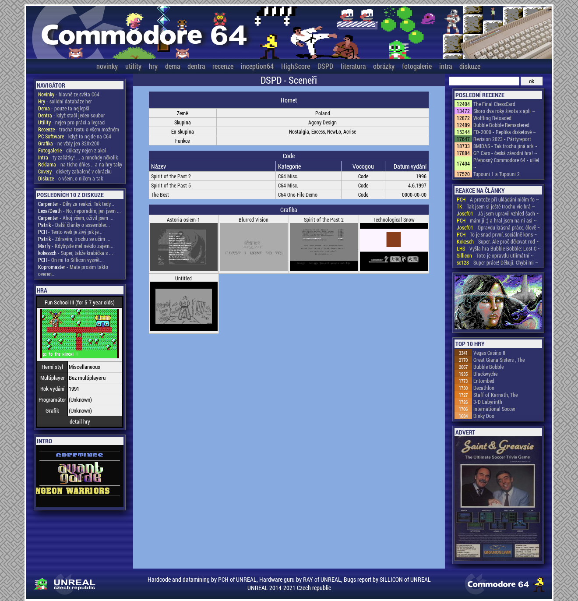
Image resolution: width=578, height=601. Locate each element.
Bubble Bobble (488, 366)
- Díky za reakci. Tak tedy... (76, 203)
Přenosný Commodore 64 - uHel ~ (506, 163)
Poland (322, 113)
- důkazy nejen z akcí (72, 150)
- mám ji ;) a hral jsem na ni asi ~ (497, 220)
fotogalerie (417, 66)
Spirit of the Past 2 (171, 176)
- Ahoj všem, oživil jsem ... (75, 217)
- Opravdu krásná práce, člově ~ (498, 227)
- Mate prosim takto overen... (73, 270)
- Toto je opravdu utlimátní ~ (495, 255)
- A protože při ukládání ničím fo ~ (498, 199)
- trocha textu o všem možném (78, 129)
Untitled (183, 278)
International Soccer (494, 408)
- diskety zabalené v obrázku (75, 171)
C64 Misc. (288, 176)
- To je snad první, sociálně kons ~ (497, 234)
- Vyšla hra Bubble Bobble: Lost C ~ (499, 248)
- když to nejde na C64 (74, 136)
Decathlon (483, 387)
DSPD (325, 66)
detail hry (80, 421)
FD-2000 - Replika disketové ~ (504, 131)
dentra (196, 66)
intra (445, 66)
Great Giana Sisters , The (499, 359)
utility (133, 66)
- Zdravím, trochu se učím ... (74, 238)
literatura (353, 66)
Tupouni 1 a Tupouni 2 (496, 173)
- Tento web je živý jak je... (70, 231)
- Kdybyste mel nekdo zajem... (75, 245)
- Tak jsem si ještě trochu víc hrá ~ (496, 206)
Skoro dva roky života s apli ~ (504, 110)
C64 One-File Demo (297, 194)
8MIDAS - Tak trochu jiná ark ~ (505, 145)
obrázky (384, 66)
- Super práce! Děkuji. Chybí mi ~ (497, 262)
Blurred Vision (253, 219)
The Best (160, 194)
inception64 (257, 66)
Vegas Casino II (489, 352)
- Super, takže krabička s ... (75, 252)
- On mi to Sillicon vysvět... (71, 259)
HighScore (295, 66)
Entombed (483, 380)
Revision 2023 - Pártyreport (502, 138)
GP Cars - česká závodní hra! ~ (505, 152)
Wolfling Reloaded (492, 117)
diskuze (469, 66)
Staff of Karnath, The (495, 394)
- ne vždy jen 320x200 (68, 143)
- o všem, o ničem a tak (70, 178)
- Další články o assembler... (74, 224)
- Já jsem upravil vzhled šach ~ (498, 213)
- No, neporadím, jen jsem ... (79, 210)
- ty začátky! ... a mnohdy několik (78, 157)
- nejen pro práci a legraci (72, 122)
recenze (222, 66)
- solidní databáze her (65, 101)
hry (153, 66)
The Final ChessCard (494, 103)
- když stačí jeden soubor (71, 115)
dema (172, 66)
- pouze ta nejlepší (63, 108)
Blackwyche (485, 373)
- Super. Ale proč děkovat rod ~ (498, 241)
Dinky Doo (483, 415)
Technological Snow (394, 219)
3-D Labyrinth (487, 401)
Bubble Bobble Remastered (501, 124)
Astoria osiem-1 (183, 219)
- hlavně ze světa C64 (68, 94)
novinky (107, 66)
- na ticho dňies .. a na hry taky (80, 164)
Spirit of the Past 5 (171, 185)
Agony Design (322, 122)
